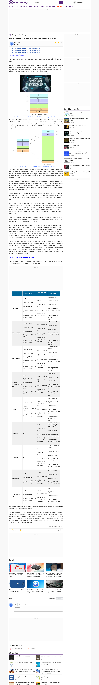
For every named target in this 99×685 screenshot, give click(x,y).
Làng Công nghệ (22, 35)
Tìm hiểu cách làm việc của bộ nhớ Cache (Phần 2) (25, 50)
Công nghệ (59, 6)
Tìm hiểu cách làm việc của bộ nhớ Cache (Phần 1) (25, 48)
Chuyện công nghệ (16, 649)
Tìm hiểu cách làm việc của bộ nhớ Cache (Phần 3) (25, 52)
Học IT (65, 6)
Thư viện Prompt (50, 6)
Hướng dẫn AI (23, 6)
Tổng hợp (31, 35)
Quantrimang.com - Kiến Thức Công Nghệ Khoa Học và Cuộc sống (18, 2)
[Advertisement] (49, 21)
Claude (30, 6)
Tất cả (12, 6)
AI (17, 6)
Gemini (42, 6)
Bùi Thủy (16, 44)
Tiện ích (71, 6)
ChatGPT (36, 6)
